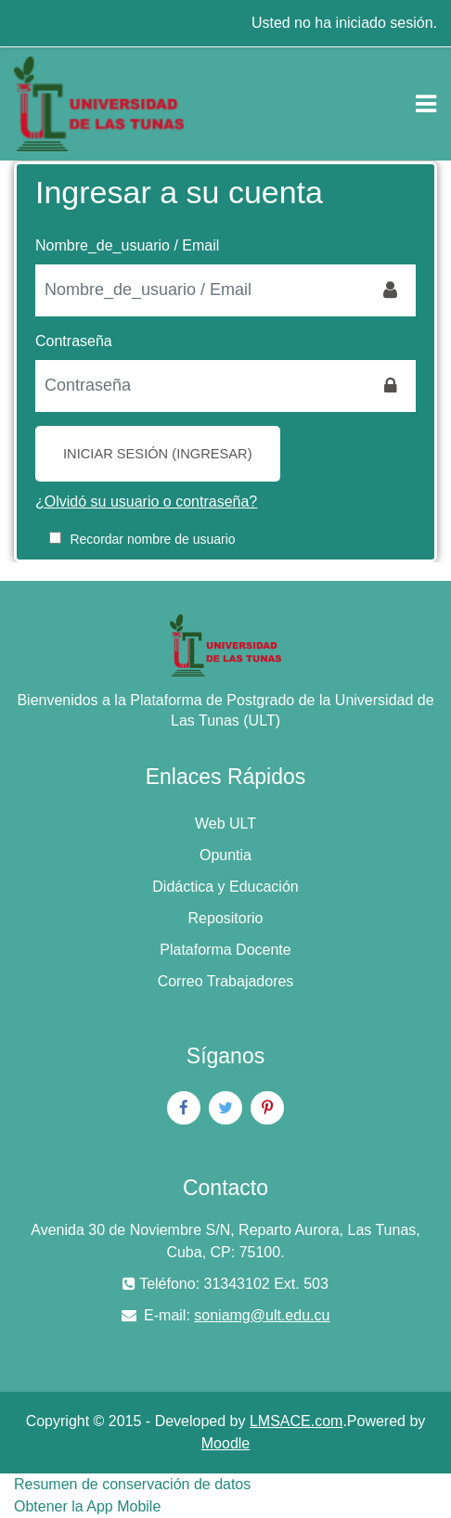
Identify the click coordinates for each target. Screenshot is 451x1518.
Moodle (225, 1443)
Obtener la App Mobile (87, 1506)
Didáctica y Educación (225, 886)
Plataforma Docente (225, 950)
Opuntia (225, 855)
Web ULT (225, 823)
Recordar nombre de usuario (152, 539)
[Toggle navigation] (426, 103)
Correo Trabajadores (226, 981)
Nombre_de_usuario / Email (127, 245)
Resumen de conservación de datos (132, 1484)
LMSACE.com (296, 1421)
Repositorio (226, 918)
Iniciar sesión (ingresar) (157, 453)
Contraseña (73, 341)
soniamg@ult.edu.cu (261, 1315)
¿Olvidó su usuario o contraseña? (146, 501)
